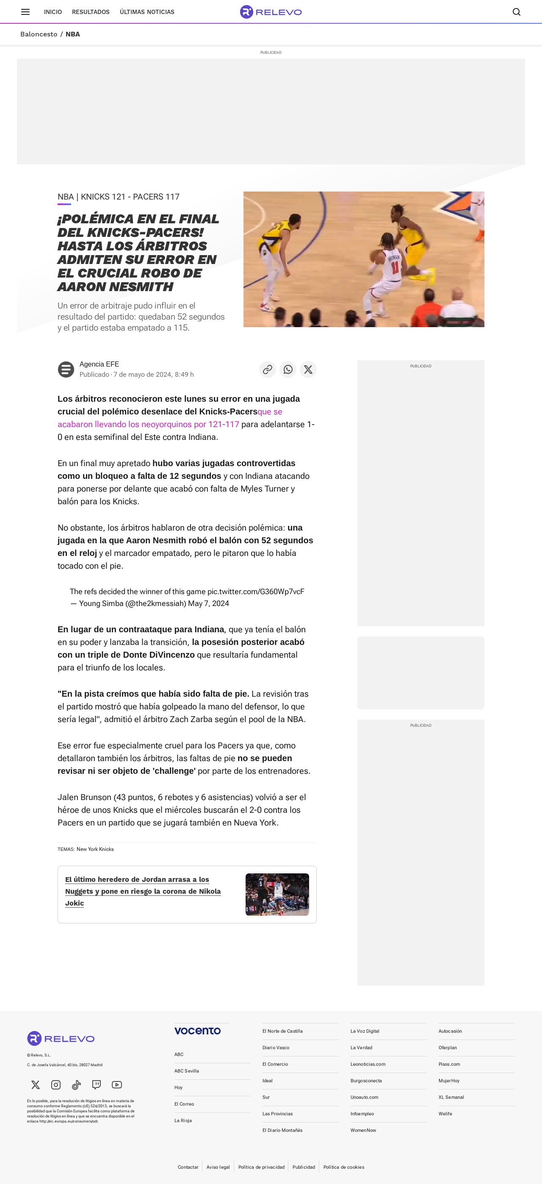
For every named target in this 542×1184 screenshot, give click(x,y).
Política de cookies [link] (344, 1167)
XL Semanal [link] (451, 1097)
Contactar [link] (188, 1167)
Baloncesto (39, 34)
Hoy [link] (178, 1087)
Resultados (91, 12)
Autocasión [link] (450, 1031)
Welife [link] (445, 1114)
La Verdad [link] (361, 1048)
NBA (73, 34)
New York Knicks (95, 849)
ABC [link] (178, 1054)
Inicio (53, 12)
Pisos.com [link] (449, 1064)
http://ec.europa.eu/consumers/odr (68, 1121)
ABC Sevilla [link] (186, 1071)
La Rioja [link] (183, 1120)
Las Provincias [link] (278, 1114)
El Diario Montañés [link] (282, 1130)
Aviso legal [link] (218, 1167)
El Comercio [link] (275, 1064)
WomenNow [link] (363, 1130)
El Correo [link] (184, 1104)
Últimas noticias (147, 12)
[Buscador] (516, 11)
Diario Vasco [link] (276, 1048)
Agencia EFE (99, 364)
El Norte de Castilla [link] (283, 1031)
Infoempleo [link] (362, 1114)
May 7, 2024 (208, 603)
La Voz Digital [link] (365, 1031)
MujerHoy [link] (449, 1081)
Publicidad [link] (304, 1167)
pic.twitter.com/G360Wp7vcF (255, 591)
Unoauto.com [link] (364, 1097)
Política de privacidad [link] (261, 1167)
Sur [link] (266, 1097)
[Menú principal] (25, 11)
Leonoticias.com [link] (368, 1064)
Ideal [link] (268, 1081)
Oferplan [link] (448, 1048)
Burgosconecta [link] (366, 1081)
